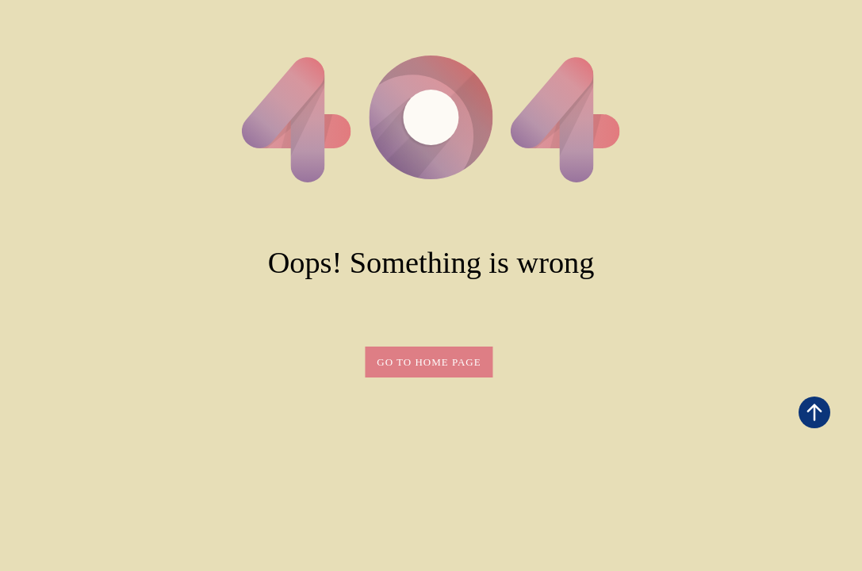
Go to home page (429, 362)
